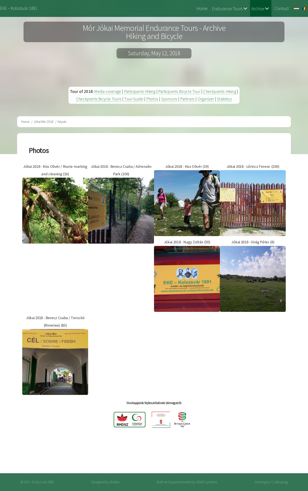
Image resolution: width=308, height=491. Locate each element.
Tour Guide (133, 98)
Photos (152, 98)
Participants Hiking (139, 91)
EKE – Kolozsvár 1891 (18, 8)
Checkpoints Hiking (219, 91)
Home (202, 8)
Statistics (224, 98)
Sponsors (169, 98)
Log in (292, 456)
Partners (187, 98)
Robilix (114, 482)
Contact (282, 8)
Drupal (172, 482)
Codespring (279, 482)
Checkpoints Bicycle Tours (98, 98)
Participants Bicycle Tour (179, 91)
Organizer (206, 98)
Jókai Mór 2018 (43, 121)
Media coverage (107, 91)
